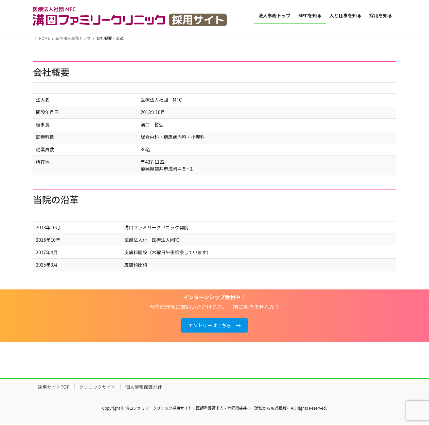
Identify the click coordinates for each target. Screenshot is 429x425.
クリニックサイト (97, 388)
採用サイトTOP (54, 388)
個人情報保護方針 (143, 388)
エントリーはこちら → (214, 326)
